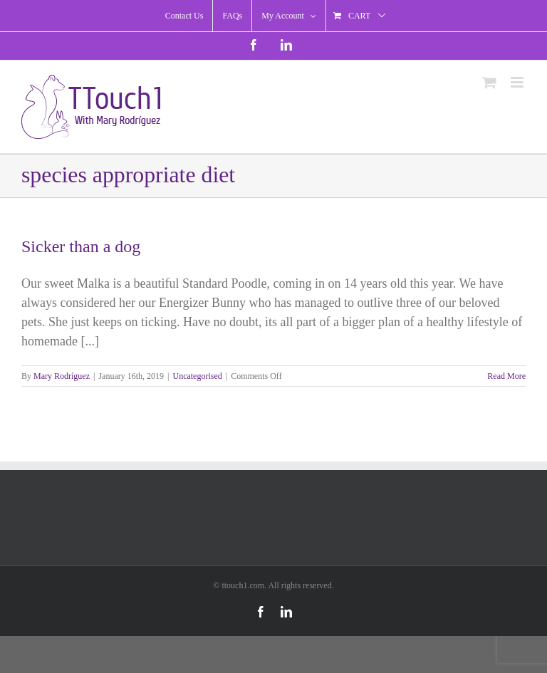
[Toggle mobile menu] (518, 82)
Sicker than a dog (80, 246)
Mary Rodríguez (61, 376)
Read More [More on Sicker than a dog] (506, 376)
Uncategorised (197, 376)
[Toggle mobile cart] (489, 82)
